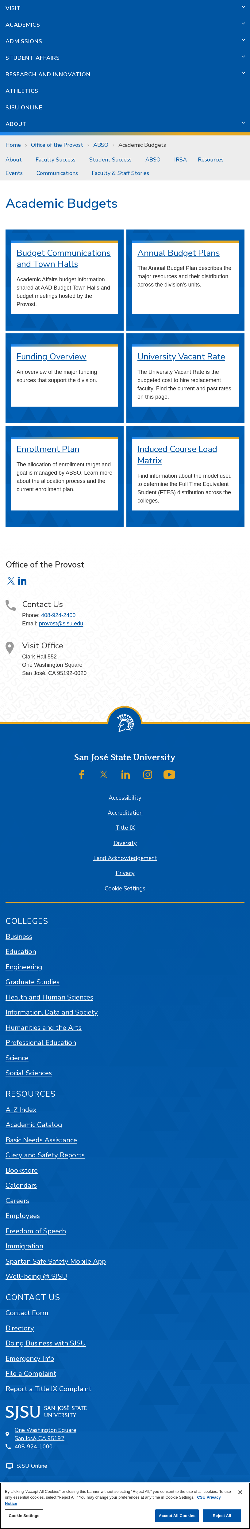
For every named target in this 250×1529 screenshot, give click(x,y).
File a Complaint (31, 1373)
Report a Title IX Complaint (48, 1389)
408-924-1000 (34, 1446)
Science (17, 1058)
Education (21, 951)
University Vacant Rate (181, 356)
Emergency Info (30, 1358)
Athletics (22, 91)
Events (14, 173)
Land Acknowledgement (125, 858)
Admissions (24, 41)
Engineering (24, 967)
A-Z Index (21, 1109)
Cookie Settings (125, 889)
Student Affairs (33, 58)
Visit (13, 8)
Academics (23, 24)
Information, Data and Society (52, 1012)
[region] (125, 1505)
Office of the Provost (57, 145)
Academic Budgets (142, 145)
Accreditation (125, 813)
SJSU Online (24, 107)
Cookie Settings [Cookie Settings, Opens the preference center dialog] (24, 1515)
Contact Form (27, 1313)
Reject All (222, 1515)
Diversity (125, 843)
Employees (23, 1215)
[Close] (240, 1492)
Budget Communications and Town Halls (64, 258)
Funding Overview (52, 356)
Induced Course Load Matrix (177, 454)
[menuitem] (15, 159)
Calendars (21, 1185)
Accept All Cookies (177, 1515)
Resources (211, 159)
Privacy (125, 873)
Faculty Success (55, 159)
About (16, 124)
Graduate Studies (33, 982)
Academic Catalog (34, 1124)
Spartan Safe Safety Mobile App (56, 1261)
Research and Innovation (48, 74)
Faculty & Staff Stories (120, 173)
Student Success (110, 159)
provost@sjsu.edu (61, 623)
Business (19, 936)
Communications (57, 173)
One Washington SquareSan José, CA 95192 (45, 1434)
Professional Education (41, 1042)
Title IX (125, 828)
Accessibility (125, 798)
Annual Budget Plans (178, 253)
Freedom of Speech (36, 1231)
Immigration (24, 1246)
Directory (20, 1328)
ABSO (100, 145)
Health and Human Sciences (49, 997)
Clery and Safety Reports (45, 1155)
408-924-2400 (58, 615)
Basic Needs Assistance (41, 1140)
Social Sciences (29, 1073)
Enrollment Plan (48, 449)
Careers (17, 1200)
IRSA (180, 159)
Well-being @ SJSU (36, 1276)
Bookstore (22, 1170)
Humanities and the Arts (44, 1027)
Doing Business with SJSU (46, 1343)
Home (13, 145)
